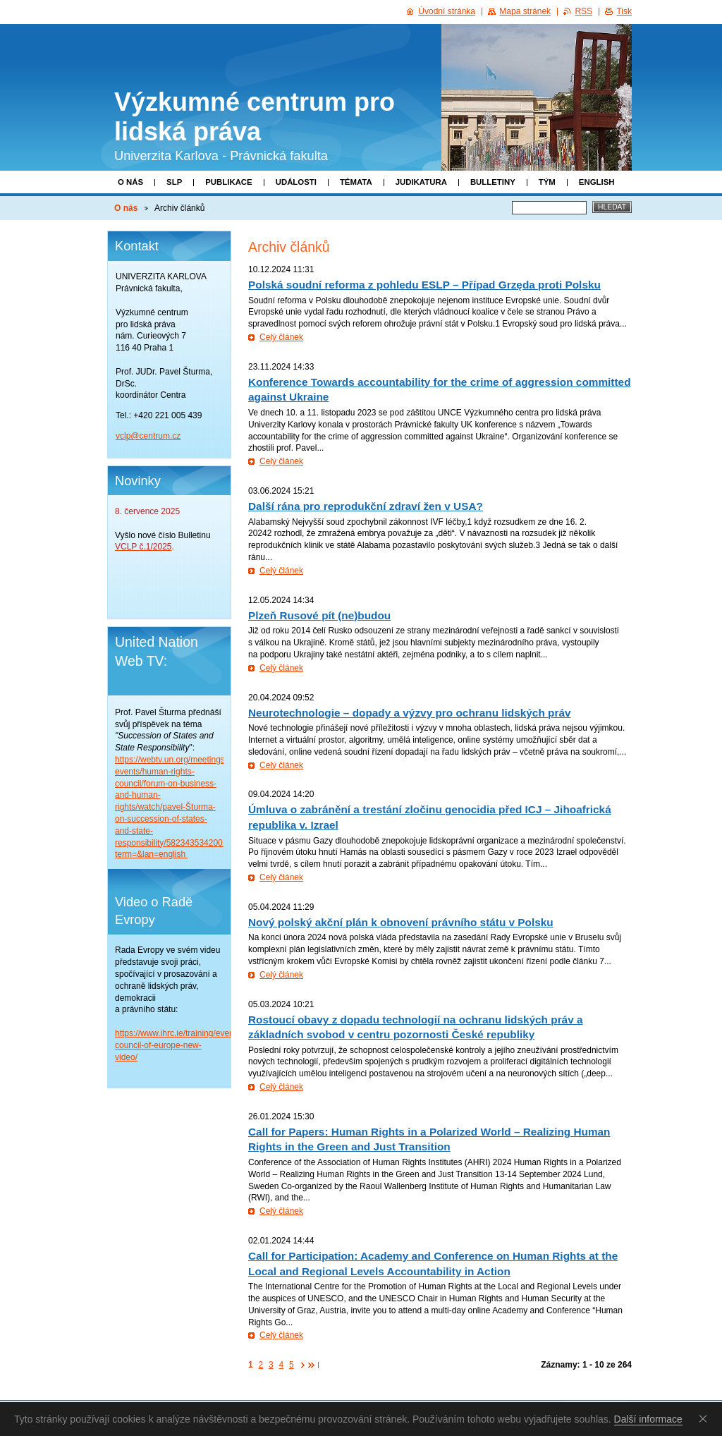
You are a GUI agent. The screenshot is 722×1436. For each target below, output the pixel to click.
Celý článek (281, 337)
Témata (356, 182)
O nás (130, 182)
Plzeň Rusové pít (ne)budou (319, 615)
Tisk (624, 11)
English (597, 182)
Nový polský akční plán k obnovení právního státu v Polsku (400, 922)
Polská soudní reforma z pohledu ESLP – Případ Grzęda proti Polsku (424, 285)
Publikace (228, 182)
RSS (583, 11)
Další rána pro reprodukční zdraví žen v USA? (365, 506)
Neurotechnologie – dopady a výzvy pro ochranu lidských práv (409, 713)
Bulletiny (492, 182)
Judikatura (421, 182)
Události (296, 182)
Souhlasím (706, 1418)
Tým (547, 182)
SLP (174, 182)
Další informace (648, 1419)
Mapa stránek (525, 11)
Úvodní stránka (446, 11)
